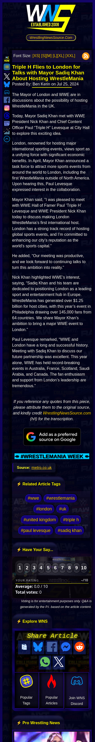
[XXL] (70, 56)
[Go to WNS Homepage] (51, 19)
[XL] (60, 56)
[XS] (36, 56)
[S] (43, 56)
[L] (55, 56)
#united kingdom (40, 519)
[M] (49, 56)
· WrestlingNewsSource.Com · (51, 38)
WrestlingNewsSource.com (67, 413)
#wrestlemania (60, 498)
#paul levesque (35, 530)
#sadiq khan (70, 530)
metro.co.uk (42, 467)
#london (44, 508)
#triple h (71, 519)
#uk (62, 508)
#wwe (33, 498)
